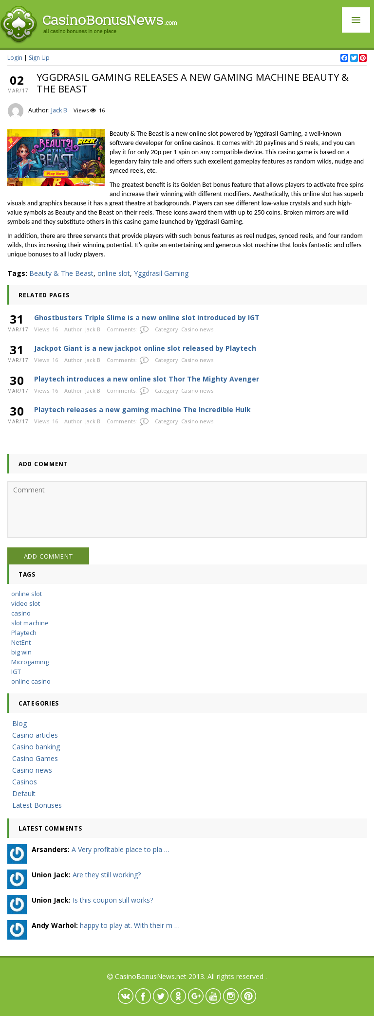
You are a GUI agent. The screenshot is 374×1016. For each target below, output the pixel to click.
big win (21, 652)
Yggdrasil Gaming (161, 273)
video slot (25, 603)
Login (14, 58)
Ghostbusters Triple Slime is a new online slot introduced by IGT (147, 317)
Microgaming (30, 661)
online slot (113, 273)
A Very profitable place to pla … (120, 849)
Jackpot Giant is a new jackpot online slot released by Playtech (145, 348)
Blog (19, 723)
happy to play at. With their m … (130, 925)
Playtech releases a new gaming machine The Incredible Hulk (142, 409)
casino (21, 613)
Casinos (24, 781)
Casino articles (35, 735)
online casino (31, 681)
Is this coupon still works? (113, 900)
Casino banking (36, 746)
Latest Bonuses (37, 805)
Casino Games (35, 758)
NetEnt (21, 642)
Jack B (59, 110)
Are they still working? (107, 874)
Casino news (197, 329)
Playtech (24, 632)
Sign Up (39, 58)
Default (24, 793)
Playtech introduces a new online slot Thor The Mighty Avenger (146, 378)
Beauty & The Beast (61, 273)
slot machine (30, 622)
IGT (16, 671)
